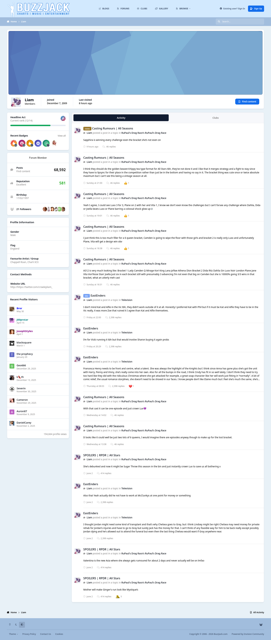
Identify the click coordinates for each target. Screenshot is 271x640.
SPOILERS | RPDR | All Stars (101, 455)
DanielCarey (24, 422)
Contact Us (45, 634)
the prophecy (25, 354)
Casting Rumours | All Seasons (112, 128)
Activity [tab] (121, 117)
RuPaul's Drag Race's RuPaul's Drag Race (144, 132)
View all (62, 135)
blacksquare (24, 342)
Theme (13, 634)
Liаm (89, 132)
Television (127, 300)
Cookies (59, 634)
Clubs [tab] (215, 117)
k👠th (20, 377)
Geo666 (21, 365)
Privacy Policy (29, 634)
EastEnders (98, 295)
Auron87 (22, 411)
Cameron (22, 399)
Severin (21, 388)
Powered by (248, 634)
